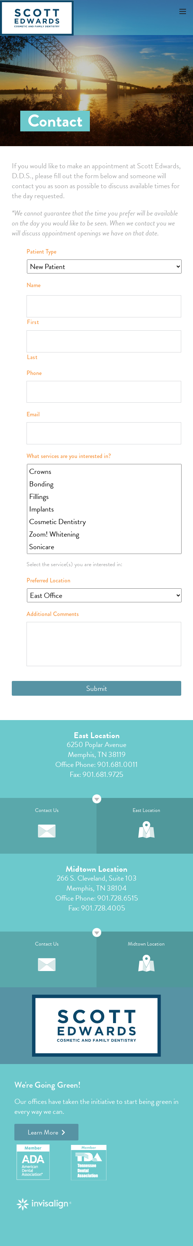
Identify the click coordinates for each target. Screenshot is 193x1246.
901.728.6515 (117, 897)
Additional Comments (53, 614)
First (33, 322)
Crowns (104, 471)
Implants (104, 509)
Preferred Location (48, 581)
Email (33, 415)
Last (32, 357)
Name (34, 285)
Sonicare (104, 546)
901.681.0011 (117, 764)
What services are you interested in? (69, 456)
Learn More (46, 1132)
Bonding (104, 484)
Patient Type (41, 252)
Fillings (104, 496)
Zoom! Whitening (104, 534)
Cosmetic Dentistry (104, 521)
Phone (34, 373)
